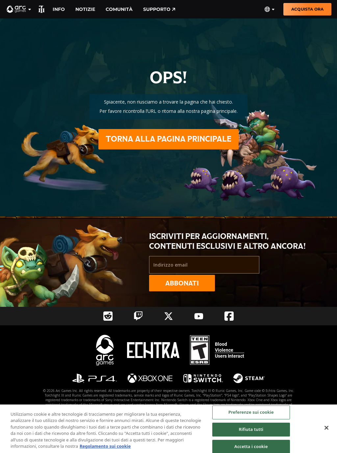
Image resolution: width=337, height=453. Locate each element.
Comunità (119, 9)
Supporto (159, 9)
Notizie (85, 9)
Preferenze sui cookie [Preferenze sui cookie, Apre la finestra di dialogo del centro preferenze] (251, 414)
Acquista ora (307, 9)
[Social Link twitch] (138, 316)
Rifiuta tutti (251, 431)
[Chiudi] (326, 430)
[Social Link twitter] (168, 316)
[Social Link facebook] (229, 316)
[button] (19, 9)
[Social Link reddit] (108, 316)
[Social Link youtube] (198, 316)
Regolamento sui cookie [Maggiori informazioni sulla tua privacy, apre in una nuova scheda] (105, 448)
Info (59, 9)
